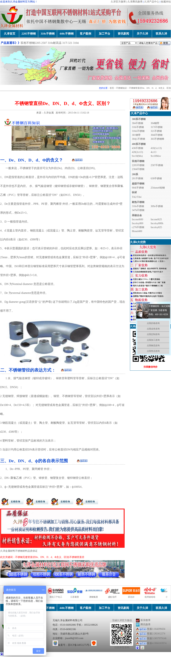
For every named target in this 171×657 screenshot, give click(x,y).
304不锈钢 (137, 123)
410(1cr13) (156, 148)
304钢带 (155, 123)
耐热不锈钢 (138, 202)
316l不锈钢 (138, 127)
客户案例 (85, 33)
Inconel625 (156, 219)
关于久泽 (142, 33)
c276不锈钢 (138, 227)
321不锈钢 (156, 131)
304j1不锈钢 (138, 139)
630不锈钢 (156, 178)
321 (70, 42)
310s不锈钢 (48, 33)
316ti (76, 42)
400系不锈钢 (139, 144)
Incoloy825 (156, 227)
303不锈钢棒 (157, 139)
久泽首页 (9, 33)
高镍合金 (137, 215)
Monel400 (137, 231)
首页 (112, 88)
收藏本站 (166, 1)
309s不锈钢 (157, 206)
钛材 (134, 192)
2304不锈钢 (138, 169)
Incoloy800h (157, 223)
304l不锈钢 (156, 135)
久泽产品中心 (151, 1)
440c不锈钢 (67, 33)
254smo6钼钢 (158, 187)
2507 (44, 42)
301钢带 (136, 135)
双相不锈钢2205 (31, 42)
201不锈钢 (137, 178)
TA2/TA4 (136, 197)
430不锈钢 (137, 148)
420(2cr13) (137, 152)
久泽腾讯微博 (134, 1)
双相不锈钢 (138, 161)
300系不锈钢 (139, 119)
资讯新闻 (123, 33)
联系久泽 (161, 33)
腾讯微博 (145, 624)
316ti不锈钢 (138, 131)
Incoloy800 (137, 223)
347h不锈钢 (138, 210)
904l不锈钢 (138, 187)
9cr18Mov (156, 156)
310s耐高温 (55, 42)
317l (65, 42)
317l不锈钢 (156, 127)
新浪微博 (145, 620)
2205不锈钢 (29, 33)
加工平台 (104, 33)
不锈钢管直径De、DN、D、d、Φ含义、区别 (150, 88)
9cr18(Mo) (137, 156)
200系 (135, 174)
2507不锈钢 (157, 165)
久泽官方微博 (118, 1)
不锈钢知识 (121, 88)
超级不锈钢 (138, 183)
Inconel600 (137, 219)
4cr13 (153, 152)
